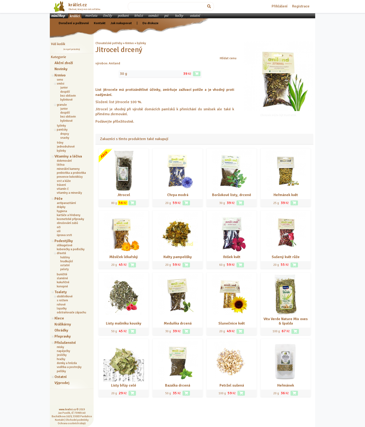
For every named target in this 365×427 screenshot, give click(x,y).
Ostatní (60, 376)
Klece (59, 318)
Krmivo (60, 75)
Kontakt (99, 23)
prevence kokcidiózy (70, 177)
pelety (64, 269)
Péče (58, 198)
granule (62, 105)
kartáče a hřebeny (68, 215)
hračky (61, 359)
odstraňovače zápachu (71, 312)
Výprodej (61, 383)
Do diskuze (150, 23)
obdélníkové (65, 296)
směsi (60, 83)
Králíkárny (62, 324)
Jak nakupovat (121, 23)
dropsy (64, 134)
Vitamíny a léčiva (68, 156)
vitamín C (63, 189)
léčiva (60, 165)
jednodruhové (66, 146)
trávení (61, 185)
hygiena (62, 211)
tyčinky (61, 126)
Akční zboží (63, 63)
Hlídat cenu (228, 58)
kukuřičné (63, 282)
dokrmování (64, 161)
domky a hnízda (67, 363)
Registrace (301, 6)
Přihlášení (279, 6)
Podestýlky (63, 241)
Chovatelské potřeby (108, 43)
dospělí (65, 92)
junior (64, 87)
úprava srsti (64, 235)
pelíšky (61, 371)
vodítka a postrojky (69, 367)
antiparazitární (66, 203)
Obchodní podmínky (77, 419)
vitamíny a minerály (69, 193)
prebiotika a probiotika (71, 173)
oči (59, 227)
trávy (60, 143)
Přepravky (62, 336)
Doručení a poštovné (74, 23)
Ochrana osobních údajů (72, 423)
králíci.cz (77, 5)
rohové (61, 304)
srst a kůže (64, 181)
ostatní (65, 265)
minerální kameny (68, 169)
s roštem (62, 300)
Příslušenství (65, 342)
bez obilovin (68, 96)
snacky (64, 138)
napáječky (63, 351)
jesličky (62, 355)
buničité (62, 274)
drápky (61, 207)
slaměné (62, 278)
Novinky (61, 69)
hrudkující (66, 261)
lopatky (62, 308)
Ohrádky (61, 330)
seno (60, 80)
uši (59, 231)
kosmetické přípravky (70, 219)
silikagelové (64, 245)
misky (60, 347)
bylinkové (66, 100)
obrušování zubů (67, 223)
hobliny (65, 257)
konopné (62, 286)
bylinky (61, 151)
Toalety (60, 292)
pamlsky (62, 129)
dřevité (61, 253)
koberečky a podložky (70, 249)
